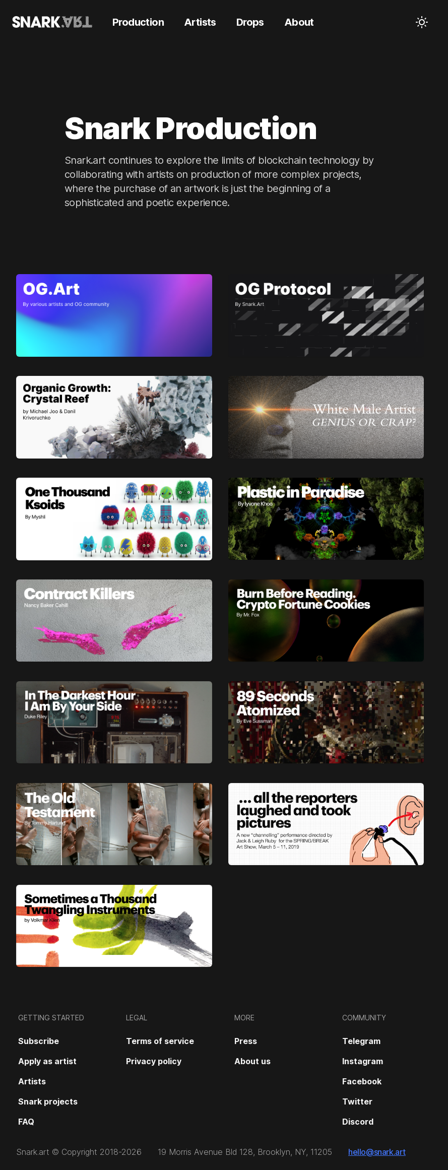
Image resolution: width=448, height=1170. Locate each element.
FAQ (26, 1122)
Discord (357, 1122)
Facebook (361, 1081)
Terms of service (160, 1041)
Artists (32, 1081)
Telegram (361, 1041)
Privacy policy (153, 1061)
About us (252, 1061)
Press (245, 1041)
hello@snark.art (377, 1152)
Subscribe (38, 1041)
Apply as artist (47, 1061)
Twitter (357, 1101)
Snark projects (48, 1101)
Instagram (362, 1061)
